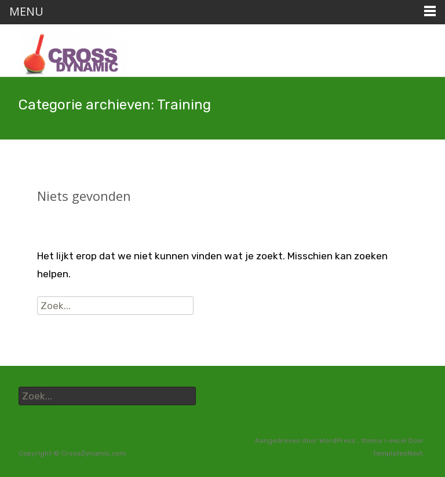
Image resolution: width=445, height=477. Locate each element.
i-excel (396, 440)
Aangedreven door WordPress (306, 440)
